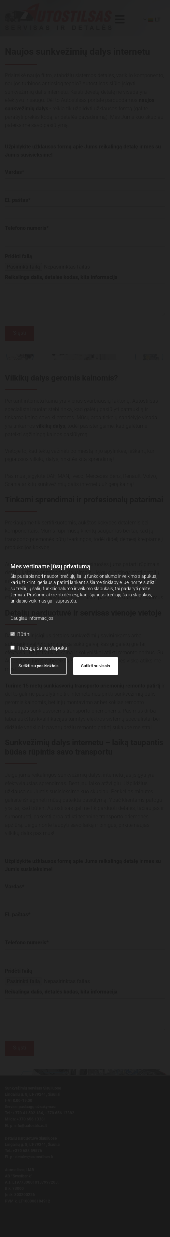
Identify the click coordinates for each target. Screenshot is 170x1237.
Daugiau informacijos (31, 618)
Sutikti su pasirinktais (39, 665)
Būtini (20, 634)
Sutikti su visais (95, 665)
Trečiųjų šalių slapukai (39, 648)
